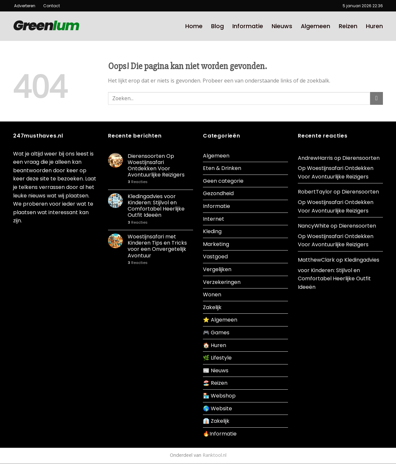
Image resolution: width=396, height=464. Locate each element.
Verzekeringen (222, 282)
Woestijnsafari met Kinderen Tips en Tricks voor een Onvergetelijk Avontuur (157, 246)
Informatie (247, 26)
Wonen (212, 294)
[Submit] (376, 98)
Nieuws (282, 26)
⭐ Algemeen (220, 320)
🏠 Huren (214, 345)
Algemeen (315, 26)
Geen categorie (223, 181)
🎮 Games (216, 332)
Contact (49, 6)
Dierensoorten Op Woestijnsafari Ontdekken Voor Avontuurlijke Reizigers (156, 165)
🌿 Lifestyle (217, 358)
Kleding (212, 231)
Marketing (216, 244)
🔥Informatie (220, 433)
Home (194, 26)
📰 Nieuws (215, 370)
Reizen (348, 26)
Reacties (138, 182)
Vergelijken (217, 269)
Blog (217, 26)
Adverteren (25, 6)
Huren (374, 26)
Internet (213, 219)
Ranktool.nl (214, 455)
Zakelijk (212, 307)
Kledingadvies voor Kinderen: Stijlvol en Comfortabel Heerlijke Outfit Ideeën (156, 205)
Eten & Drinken (222, 168)
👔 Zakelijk (216, 421)
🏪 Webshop (219, 395)
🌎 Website (217, 408)
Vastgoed (215, 256)
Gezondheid (218, 193)
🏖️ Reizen (215, 383)
